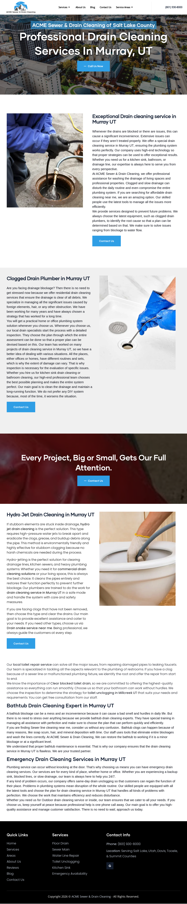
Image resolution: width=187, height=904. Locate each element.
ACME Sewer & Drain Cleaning (91, 897)
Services (64, 7)
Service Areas (124, 7)
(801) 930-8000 (173, 7)
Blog (92, 7)
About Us (80, 7)
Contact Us (105, 7)
